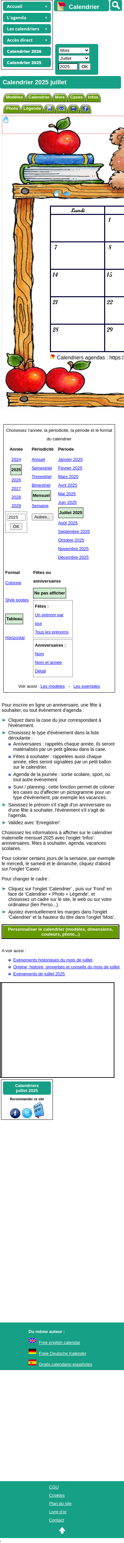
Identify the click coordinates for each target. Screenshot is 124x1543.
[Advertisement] (86, 27)
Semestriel (42, 468)
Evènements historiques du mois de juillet (52, 959)
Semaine (40, 505)
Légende (32, 108)
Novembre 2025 (73, 548)
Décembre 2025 (73, 557)
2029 (16, 505)
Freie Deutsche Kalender (63, 1353)
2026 (16, 479)
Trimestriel (42, 476)
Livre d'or (58, 1511)
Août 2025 (68, 522)
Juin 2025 (67, 502)
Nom (39, 653)
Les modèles (52, 686)
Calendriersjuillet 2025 (27, 1088)
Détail (40, 671)
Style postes (17, 599)
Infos (93, 97)
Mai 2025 (67, 493)
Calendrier (39, 97)
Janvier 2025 (70, 459)
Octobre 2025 (71, 540)
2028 (16, 497)
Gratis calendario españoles (65, 1364)
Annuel (38, 459)
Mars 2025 (68, 476)
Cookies (57, 1495)
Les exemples (86, 686)
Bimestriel (41, 485)
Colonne (13, 582)
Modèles (14, 97)
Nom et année (48, 662)
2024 (16, 459)
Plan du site (60, 1503)
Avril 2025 (67, 485)
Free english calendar (59, 1342)
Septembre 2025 (74, 531)
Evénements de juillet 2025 (39, 973)
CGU (54, 1486)
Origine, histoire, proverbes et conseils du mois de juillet (66, 966)
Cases (76, 97)
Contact (56, 1520)
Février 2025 (70, 468)
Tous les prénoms (51, 631)
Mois (60, 97)
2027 (16, 488)
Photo (12, 108)
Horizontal (15, 637)
